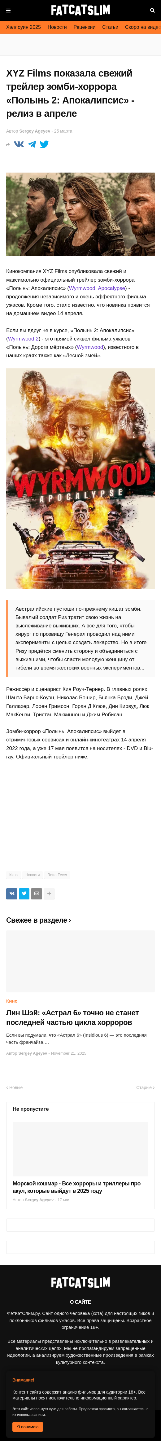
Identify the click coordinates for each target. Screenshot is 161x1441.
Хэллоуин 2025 (23, 27)
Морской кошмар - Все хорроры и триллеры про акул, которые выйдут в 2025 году (77, 1187)
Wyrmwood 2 (23, 339)
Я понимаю (27, 1427)
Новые (16, 1087)
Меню (8, 10)
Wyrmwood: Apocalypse (97, 288)
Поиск (152, 10)
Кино (13, 875)
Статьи (110, 27)
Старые (144, 1087)
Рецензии (85, 27)
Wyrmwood (90, 347)
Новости (57, 27)
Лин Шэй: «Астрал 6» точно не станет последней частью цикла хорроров (72, 1017)
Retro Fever (57, 875)
